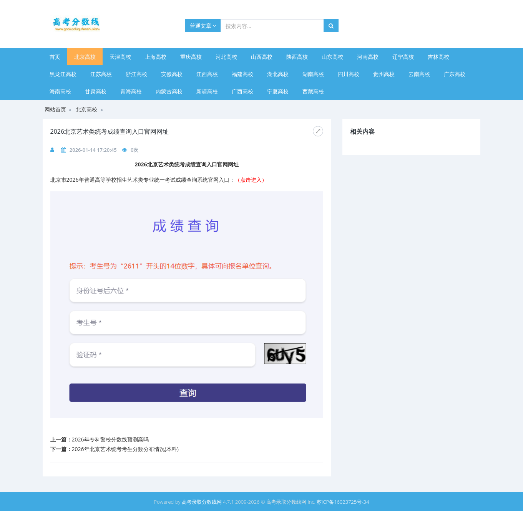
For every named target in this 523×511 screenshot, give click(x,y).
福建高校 (242, 74)
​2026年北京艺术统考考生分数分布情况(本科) (125, 449)
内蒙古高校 (169, 91)
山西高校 (261, 56)
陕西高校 (297, 56)
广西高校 (242, 91)
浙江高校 (136, 74)
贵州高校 (384, 74)
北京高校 (85, 56)
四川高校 (348, 74)
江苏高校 (101, 74)
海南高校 (60, 91)
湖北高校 (278, 74)
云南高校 (419, 74)
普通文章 (203, 25)
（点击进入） (251, 179)
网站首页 (55, 109)
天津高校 (120, 56)
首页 (55, 56)
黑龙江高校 (63, 74)
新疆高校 (207, 91)
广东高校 (454, 74)
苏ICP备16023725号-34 (343, 501)
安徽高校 (172, 74)
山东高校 (332, 56)
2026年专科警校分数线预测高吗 (110, 439)
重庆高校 (191, 56)
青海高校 (131, 91)
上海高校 (155, 56)
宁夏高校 (278, 91)
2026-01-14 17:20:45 (93, 149)
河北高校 (226, 56)
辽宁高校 (403, 56)
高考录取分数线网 (202, 501)
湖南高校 (313, 74)
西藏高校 (313, 91)
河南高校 (368, 56)
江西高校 (207, 74)
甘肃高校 (95, 91)
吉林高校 (438, 56)
